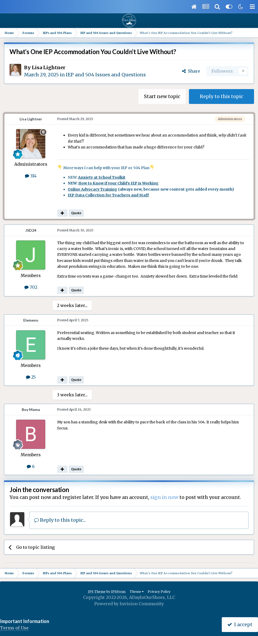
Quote (76, 213)
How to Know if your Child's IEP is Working (118, 183)
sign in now (164, 497)
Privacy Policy (159, 592)
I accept (239, 624)
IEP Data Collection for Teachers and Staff (108, 195)
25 (31, 377)
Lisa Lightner (48, 67)
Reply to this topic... (60, 520)
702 (30, 287)
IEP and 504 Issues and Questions (106, 75)
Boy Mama (31, 409)
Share (191, 71)
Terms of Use (14, 627)
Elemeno (30, 320)
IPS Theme (97, 592)
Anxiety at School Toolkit (101, 177)
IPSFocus (118, 592)
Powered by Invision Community (129, 603)
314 (31, 175)
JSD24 (30, 230)
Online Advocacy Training (92, 189)
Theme (137, 592)
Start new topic (162, 96)
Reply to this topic (221, 96)
